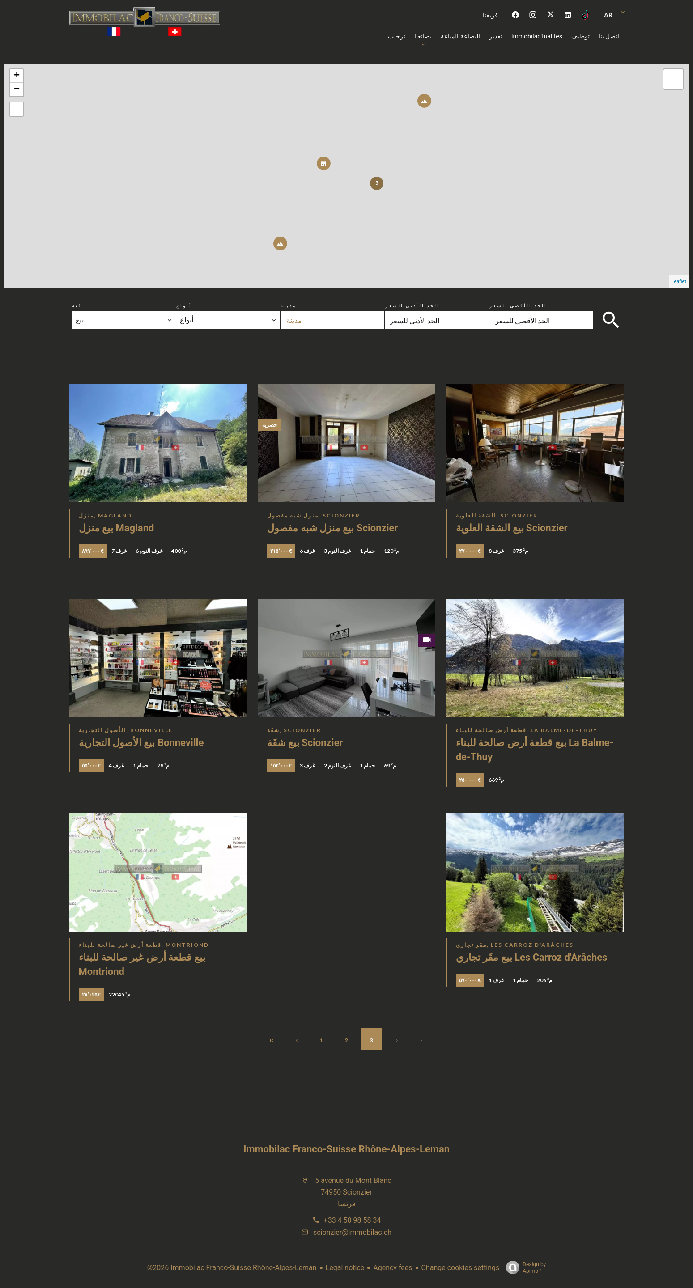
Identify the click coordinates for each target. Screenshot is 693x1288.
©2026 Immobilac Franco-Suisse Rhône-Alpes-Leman (232, 1267)
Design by (524, 1268)
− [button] (17, 89)
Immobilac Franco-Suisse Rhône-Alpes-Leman (346, 1149)
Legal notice (345, 1267)
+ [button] (17, 76)
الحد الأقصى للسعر (518, 305)
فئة (77, 305)
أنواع (184, 305)
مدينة (289, 305)
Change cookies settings (460, 1267)
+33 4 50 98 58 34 (352, 1220)
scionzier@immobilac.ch (352, 1232)
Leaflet (679, 281)
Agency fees (392, 1267)
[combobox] (124, 320)
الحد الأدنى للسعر (412, 305)
